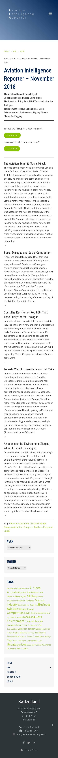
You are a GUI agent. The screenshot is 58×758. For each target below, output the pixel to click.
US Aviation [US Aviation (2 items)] (11, 649)
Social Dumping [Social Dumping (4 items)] (34, 636)
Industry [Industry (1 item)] (31, 633)
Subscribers (13, 676)
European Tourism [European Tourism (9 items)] (27, 628)
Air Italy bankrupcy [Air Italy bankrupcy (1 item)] (22, 588)
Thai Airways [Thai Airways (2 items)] (46, 637)
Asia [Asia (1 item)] (25, 597)
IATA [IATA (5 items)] (22, 632)
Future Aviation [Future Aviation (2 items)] (13, 633)
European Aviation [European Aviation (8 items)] (34, 621)
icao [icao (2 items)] (26, 633)
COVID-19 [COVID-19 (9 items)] (28, 613)
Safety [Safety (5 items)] (10, 636)
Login (10, 681)
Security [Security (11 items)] (17, 636)
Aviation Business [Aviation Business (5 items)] (26, 600)
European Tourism (33, 527)
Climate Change (38, 523)
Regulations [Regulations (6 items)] (40, 632)
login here (12, 135)
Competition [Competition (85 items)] (15, 612)
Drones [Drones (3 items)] (18, 617)
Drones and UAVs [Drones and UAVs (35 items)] (31, 616)
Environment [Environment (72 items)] (15, 621)
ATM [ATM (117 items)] (30, 596)
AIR (14, 51)
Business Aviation (19, 523)
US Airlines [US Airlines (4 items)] (46, 645)
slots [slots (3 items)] (24, 637)
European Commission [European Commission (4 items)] (17, 625)
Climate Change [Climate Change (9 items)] (26, 609)
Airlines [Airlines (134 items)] (35, 588)
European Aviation (13, 527)
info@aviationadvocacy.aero (31, 734)
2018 (22, 51)
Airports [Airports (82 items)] (12, 592)
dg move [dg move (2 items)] (10, 617)
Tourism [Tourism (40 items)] (12, 640)
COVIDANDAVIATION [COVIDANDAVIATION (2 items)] (42, 613)
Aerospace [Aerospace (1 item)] (11, 588)
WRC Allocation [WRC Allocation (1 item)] (22, 649)
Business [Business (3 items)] (34, 605)
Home (7, 51)
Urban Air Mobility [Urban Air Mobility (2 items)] (34, 645)
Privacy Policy (29, 750)
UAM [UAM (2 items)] (40, 641)
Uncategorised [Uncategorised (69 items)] (17, 644)
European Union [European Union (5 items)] (43, 629)
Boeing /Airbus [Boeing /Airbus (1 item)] (23, 605)
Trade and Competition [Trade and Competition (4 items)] (28, 640)
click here (11, 149)
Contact (11, 672)
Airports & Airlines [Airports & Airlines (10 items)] (27, 592)
